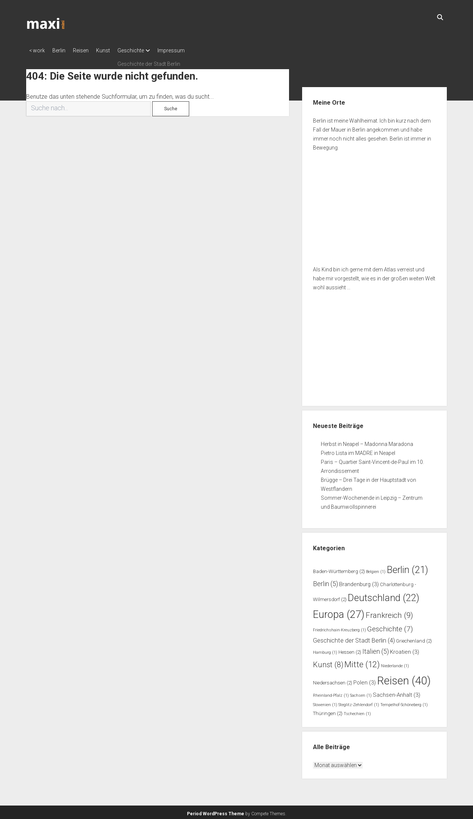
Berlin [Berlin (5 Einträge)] (325, 581)
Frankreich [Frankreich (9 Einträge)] (389, 613)
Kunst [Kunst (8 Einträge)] (328, 662)
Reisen (88, 50)
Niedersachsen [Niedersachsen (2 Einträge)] (332, 680)
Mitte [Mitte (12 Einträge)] (362, 662)
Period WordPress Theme (215, 811)
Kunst (114, 50)
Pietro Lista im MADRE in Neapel (358, 451)
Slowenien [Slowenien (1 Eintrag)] (325, 702)
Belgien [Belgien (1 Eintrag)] (376, 569)
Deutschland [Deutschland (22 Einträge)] (383, 595)
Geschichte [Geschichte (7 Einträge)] (390, 626)
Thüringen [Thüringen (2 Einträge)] (328, 711)
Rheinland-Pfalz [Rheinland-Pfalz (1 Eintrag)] (331, 693)
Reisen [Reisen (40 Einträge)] (404, 678)
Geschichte (145, 50)
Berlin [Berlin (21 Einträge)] (407, 567)
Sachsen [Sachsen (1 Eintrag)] (361, 693)
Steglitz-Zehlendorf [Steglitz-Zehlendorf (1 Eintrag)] (358, 702)
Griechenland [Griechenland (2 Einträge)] (414, 638)
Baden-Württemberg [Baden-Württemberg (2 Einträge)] (339, 569)
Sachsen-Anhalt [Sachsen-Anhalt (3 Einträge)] (396, 692)
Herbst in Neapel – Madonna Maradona (367, 442)
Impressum (189, 50)
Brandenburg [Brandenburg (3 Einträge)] (359, 582)
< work (37, 50)
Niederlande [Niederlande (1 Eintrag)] (395, 663)
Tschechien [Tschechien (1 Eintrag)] (357, 711)
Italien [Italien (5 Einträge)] (375, 649)
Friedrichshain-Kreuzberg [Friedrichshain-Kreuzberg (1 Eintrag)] (339, 627)
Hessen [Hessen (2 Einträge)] (349, 650)
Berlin (62, 50)
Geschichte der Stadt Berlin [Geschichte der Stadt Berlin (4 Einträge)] (354, 638)
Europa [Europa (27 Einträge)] (339, 612)
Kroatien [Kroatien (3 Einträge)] (404, 649)
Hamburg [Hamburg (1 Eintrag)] (325, 650)
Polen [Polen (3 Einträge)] (364, 680)
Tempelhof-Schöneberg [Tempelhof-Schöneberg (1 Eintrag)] (404, 702)
